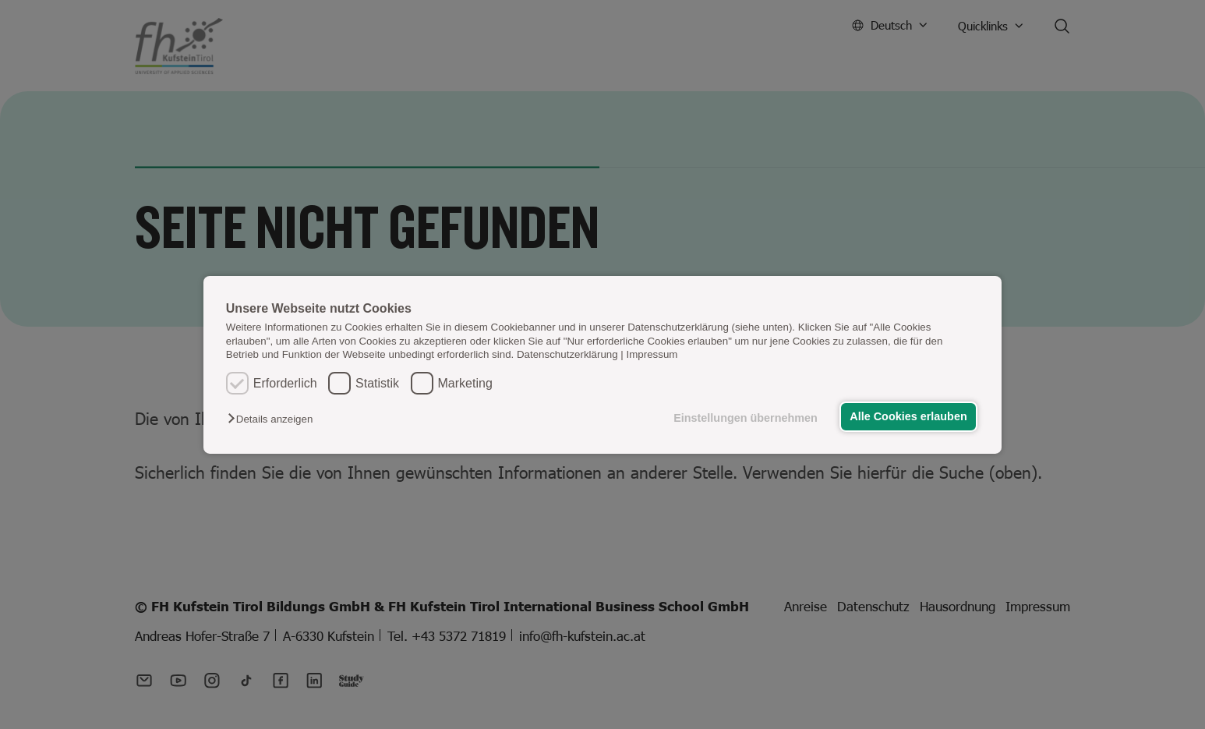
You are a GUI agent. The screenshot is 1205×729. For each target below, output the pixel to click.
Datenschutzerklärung (567, 354)
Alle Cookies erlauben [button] (908, 416)
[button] (274, 419)
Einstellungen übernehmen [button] (745, 418)
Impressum (652, 354)
